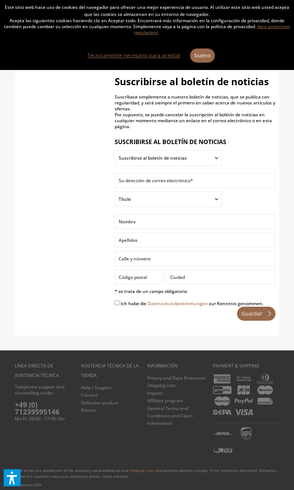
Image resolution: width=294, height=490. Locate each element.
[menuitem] (112, 387)
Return (88, 410)
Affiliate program (165, 400)
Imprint (155, 393)
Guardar (256, 312)
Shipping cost (161, 385)
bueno (202, 55)
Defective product (100, 403)
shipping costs (142, 470)
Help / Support (96, 387)
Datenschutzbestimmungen (178, 303)
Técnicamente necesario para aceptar (134, 55)
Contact (89, 395)
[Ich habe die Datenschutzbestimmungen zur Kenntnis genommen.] (117, 302)
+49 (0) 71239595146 (37, 408)
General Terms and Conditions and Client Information (170, 416)
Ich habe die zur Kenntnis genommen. (192, 303)
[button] (12, 477)
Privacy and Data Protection (176, 378)
